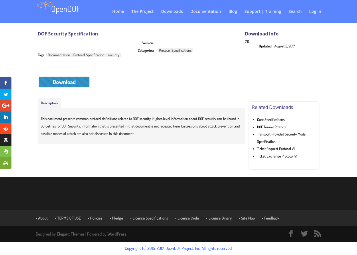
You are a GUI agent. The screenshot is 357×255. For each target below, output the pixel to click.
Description (49, 103)
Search (295, 11)
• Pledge (116, 218)
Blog (232, 11)
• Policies (95, 218)
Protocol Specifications (175, 50)
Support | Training (262, 11)
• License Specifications (149, 218)
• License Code (187, 218)
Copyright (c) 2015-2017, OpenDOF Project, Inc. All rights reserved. (178, 248)
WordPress (116, 234)
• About (42, 218)
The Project (142, 11)
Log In (315, 11)
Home (118, 11)
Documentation (205, 11)
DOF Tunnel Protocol (271, 127)
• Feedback (270, 218)
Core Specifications (271, 119)
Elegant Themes (70, 234)
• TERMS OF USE (68, 218)
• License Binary (219, 218)
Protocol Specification (88, 55)
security (113, 55)
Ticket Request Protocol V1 (276, 148)
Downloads (172, 11)
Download (64, 81)
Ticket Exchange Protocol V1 (277, 156)
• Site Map (247, 218)
